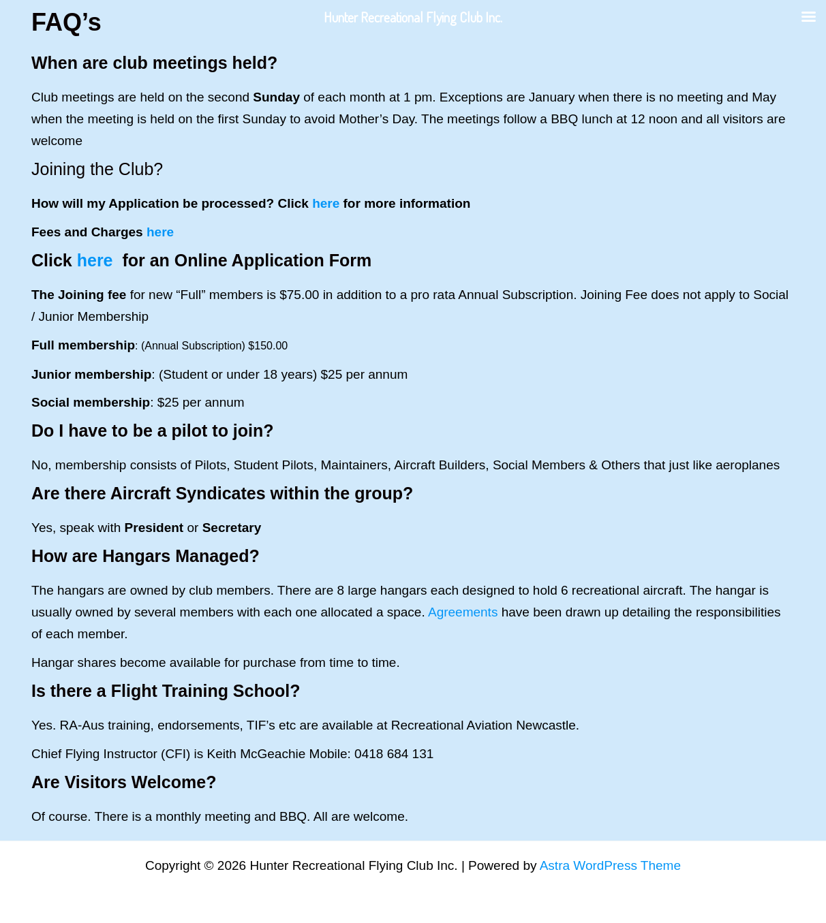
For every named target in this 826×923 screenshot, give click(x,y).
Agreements (463, 612)
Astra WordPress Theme (610, 865)
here (325, 203)
